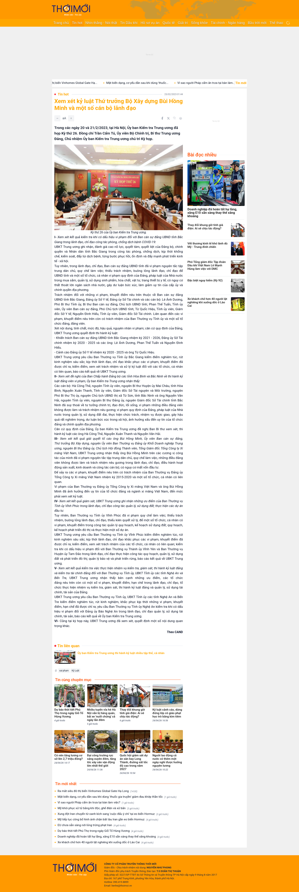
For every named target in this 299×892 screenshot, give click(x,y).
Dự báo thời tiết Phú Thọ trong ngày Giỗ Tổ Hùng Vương (100, 831)
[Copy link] (174, 118)
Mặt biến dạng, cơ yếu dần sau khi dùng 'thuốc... (142, 83)
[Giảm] (57, 118)
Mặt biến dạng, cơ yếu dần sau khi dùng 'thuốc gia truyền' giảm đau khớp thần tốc (117, 797)
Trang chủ (61, 23)
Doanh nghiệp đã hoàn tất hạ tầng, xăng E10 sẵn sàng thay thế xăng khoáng (114, 836)
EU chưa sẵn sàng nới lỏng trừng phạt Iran (92, 825)
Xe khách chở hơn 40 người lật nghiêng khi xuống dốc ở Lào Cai (106, 842)
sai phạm (64, 670)
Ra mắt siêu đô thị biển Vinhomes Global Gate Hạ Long (97, 791)
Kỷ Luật (75, 670)
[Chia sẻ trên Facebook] (162, 118)
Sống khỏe (199, 23)
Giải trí (183, 23)
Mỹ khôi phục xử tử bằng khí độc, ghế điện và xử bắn (98, 808)
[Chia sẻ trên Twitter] (168, 118)
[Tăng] (71, 118)
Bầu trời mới (257, 23)
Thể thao (276, 23)
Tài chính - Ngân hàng (228, 23)
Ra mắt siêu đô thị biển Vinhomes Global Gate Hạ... (69, 83)
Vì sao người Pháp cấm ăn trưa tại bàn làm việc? (96, 802)
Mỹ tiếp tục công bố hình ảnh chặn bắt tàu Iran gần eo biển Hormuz (108, 819)
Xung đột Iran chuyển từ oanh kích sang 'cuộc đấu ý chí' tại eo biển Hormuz (113, 814)
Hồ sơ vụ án (150, 23)
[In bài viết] (180, 118)
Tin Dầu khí (128, 23)
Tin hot (77, 23)
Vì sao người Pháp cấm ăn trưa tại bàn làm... (211, 83)
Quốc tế (168, 23)
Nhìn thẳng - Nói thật (101, 23)
